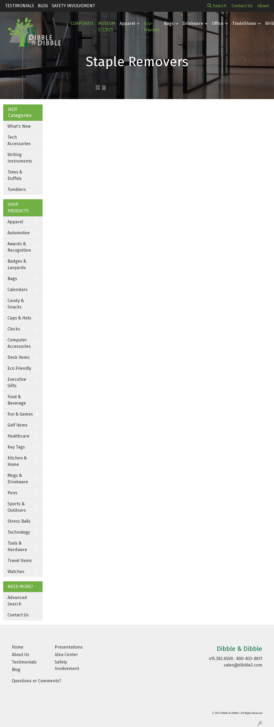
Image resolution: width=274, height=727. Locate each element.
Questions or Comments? (36, 680)
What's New (19, 126)
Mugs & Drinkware (17, 478)
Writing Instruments (19, 158)
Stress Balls (19, 521)
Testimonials (19, 5)
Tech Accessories (19, 140)
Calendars (17, 289)
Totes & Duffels (14, 175)
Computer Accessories (19, 343)
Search (217, 5)
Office (217, 23)
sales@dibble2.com (243, 665)
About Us (20, 654)
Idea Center (66, 654)
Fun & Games (20, 414)
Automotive (18, 232)
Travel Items (19, 560)
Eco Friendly (19, 368)
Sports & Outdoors (16, 507)
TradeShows (244, 23)
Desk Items (18, 357)
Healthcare (18, 436)
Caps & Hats (19, 318)
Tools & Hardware (17, 546)
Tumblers (16, 189)
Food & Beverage (16, 400)
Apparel (15, 221)
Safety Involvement (73, 5)
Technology (18, 532)
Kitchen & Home (17, 461)
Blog (43, 5)
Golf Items (17, 425)
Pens (12, 492)
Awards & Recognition (19, 247)
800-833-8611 (249, 658)
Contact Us (18, 614)
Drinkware (192, 23)
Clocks (13, 329)
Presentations (69, 647)
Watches (15, 571)
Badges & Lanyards (16, 264)
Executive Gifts (16, 382)
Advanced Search (17, 601)
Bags (169, 23)
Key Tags (16, 447)
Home (17, 647)
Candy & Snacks (15, 304)
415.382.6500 (221, 658)
